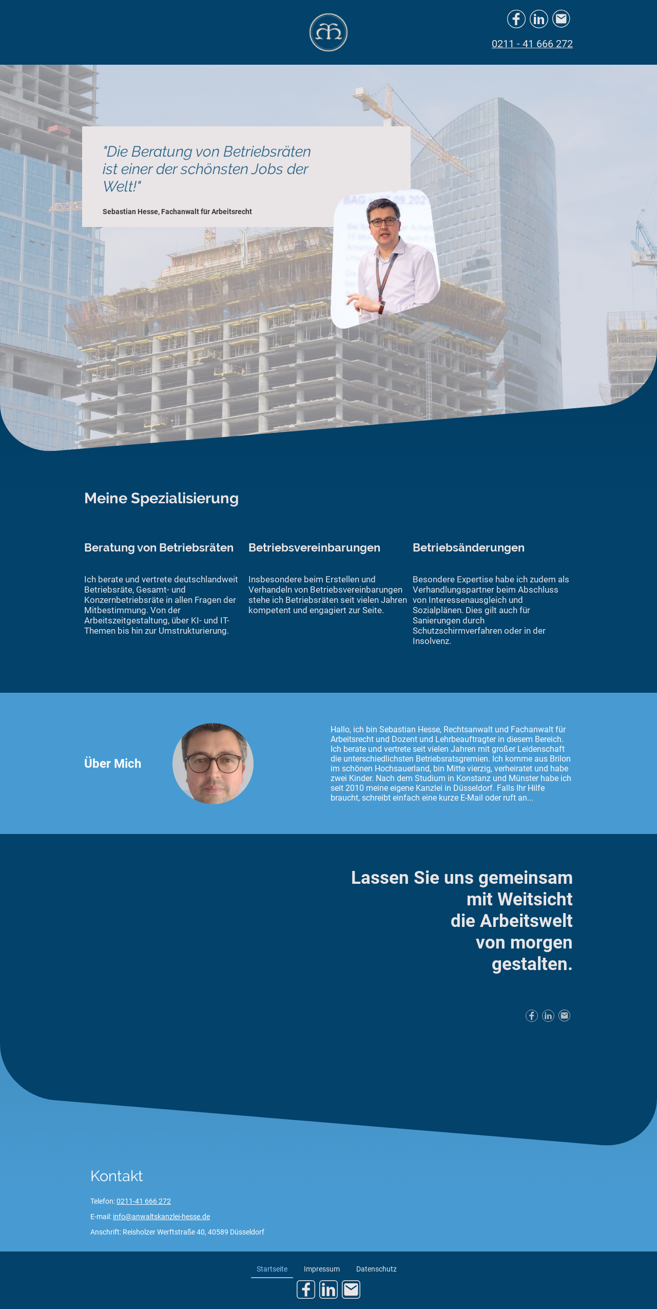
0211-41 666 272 (144, 1201)
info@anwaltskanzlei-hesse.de (161, 1216)
